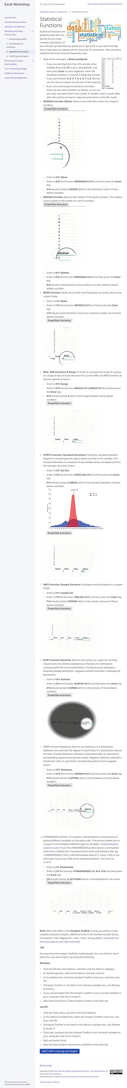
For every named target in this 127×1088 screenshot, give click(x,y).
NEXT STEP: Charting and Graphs (59, 1051)
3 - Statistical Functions (17, 51)
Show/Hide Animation (55, 108)
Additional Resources (14, 73)
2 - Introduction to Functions (14, 45)
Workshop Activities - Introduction (14, 33)
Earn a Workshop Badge (16, 68)
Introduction (10, 17)
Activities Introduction (15, 26)
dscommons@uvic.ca (99, 1071)
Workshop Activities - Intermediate (14, 62)
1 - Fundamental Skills (16, 39)
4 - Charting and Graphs (17, 56)
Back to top (46, 1065)
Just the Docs (21, 1082)
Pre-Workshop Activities (16, 22)
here (101, 93)
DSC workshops (55, 1074)
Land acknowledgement (16, 77)
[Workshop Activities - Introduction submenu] (33, 31)
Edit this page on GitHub (49, 1082)
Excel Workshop (17, 4)
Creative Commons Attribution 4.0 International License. (76, 1076)
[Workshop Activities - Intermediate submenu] (33, 60)
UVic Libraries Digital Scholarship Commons (105, 4)
